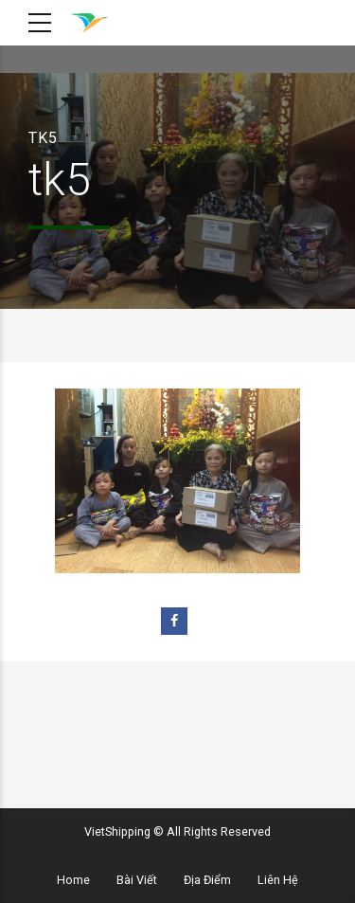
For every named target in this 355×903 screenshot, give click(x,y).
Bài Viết (136, 880)
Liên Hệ (277, 880)
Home (73, 880)
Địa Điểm (207, 880)
